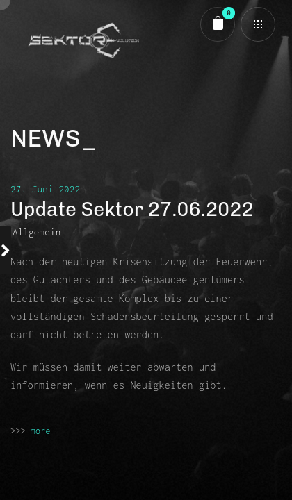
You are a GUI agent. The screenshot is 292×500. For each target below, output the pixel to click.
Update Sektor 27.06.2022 (132, 209)
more (41, 431)
